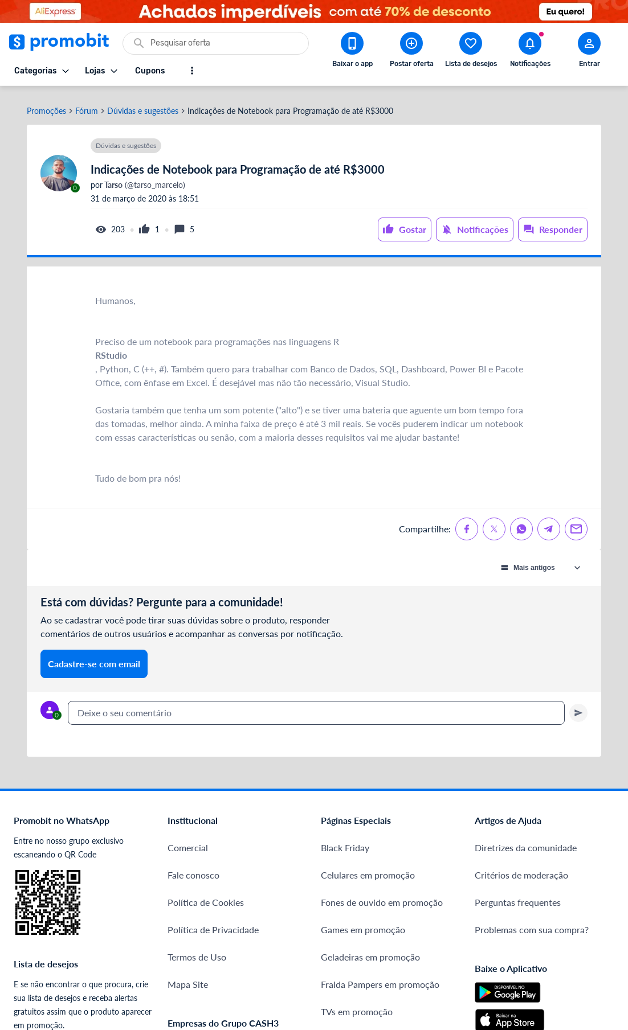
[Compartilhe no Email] (576, 522)
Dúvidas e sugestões (142, 104)
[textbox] (316, 706)
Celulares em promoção (368, 868)
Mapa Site (188, 977)
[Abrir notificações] (530, 52)
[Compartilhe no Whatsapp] (521, 522)
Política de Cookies (206, 895)
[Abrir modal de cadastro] (589, 52)
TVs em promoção (357, 1004)
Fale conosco (193, 868)
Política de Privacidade (213, 922)
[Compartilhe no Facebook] (466, 522)
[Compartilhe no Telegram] (548, 522)
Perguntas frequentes (518, 895)
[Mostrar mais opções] (192, 70)
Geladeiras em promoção (370, 950)
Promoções (46, 104)
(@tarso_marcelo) (144, 178)
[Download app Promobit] (352, 52)
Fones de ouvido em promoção (382, 895)
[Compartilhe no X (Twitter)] (494, 522)
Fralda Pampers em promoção (380, 977)
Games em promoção (363, 922)
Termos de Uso (197, 950)
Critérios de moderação (521, 868)
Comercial (188, 840)
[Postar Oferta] (411, 52)
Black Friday (345, 840)
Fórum (86, 104)
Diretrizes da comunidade (526, 840)
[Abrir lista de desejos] (470, 52)
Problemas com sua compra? (532, 922)
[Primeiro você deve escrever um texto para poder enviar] (578, 706)
